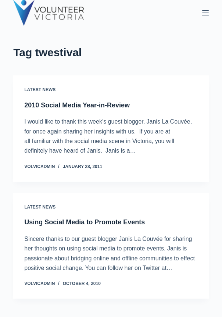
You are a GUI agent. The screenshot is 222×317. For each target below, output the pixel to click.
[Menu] (205, 13)
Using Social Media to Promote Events (84, 222)
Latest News (40, 89)
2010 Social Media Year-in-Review (77, 105)
